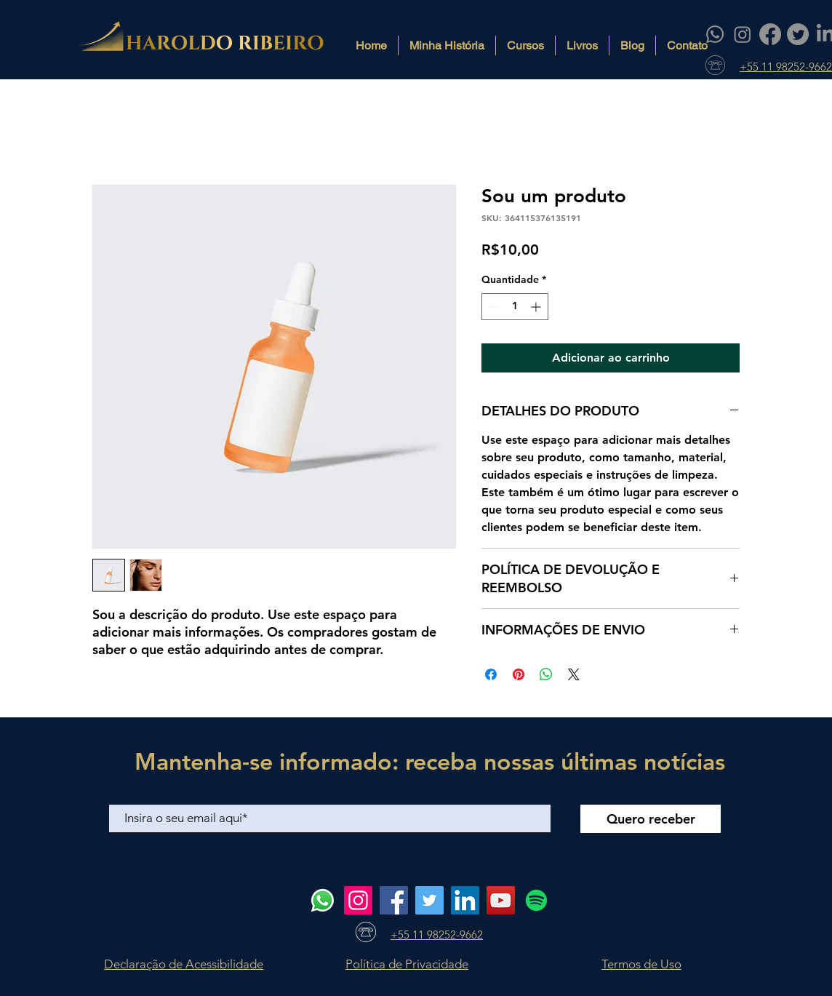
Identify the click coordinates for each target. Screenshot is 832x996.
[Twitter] (798, 34)
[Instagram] (742, 34)
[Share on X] (574, 674)
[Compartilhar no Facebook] (491, 674)
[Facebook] (770, 34)
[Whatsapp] (715, 34)
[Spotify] (536, 900)
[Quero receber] (650, 819)
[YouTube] (501, 900)
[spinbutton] (515, 306)
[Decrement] (493, 306)
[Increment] (537, 306)
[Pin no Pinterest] (518, 674)
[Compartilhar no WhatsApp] (546, 674)
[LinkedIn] (465, 900)
